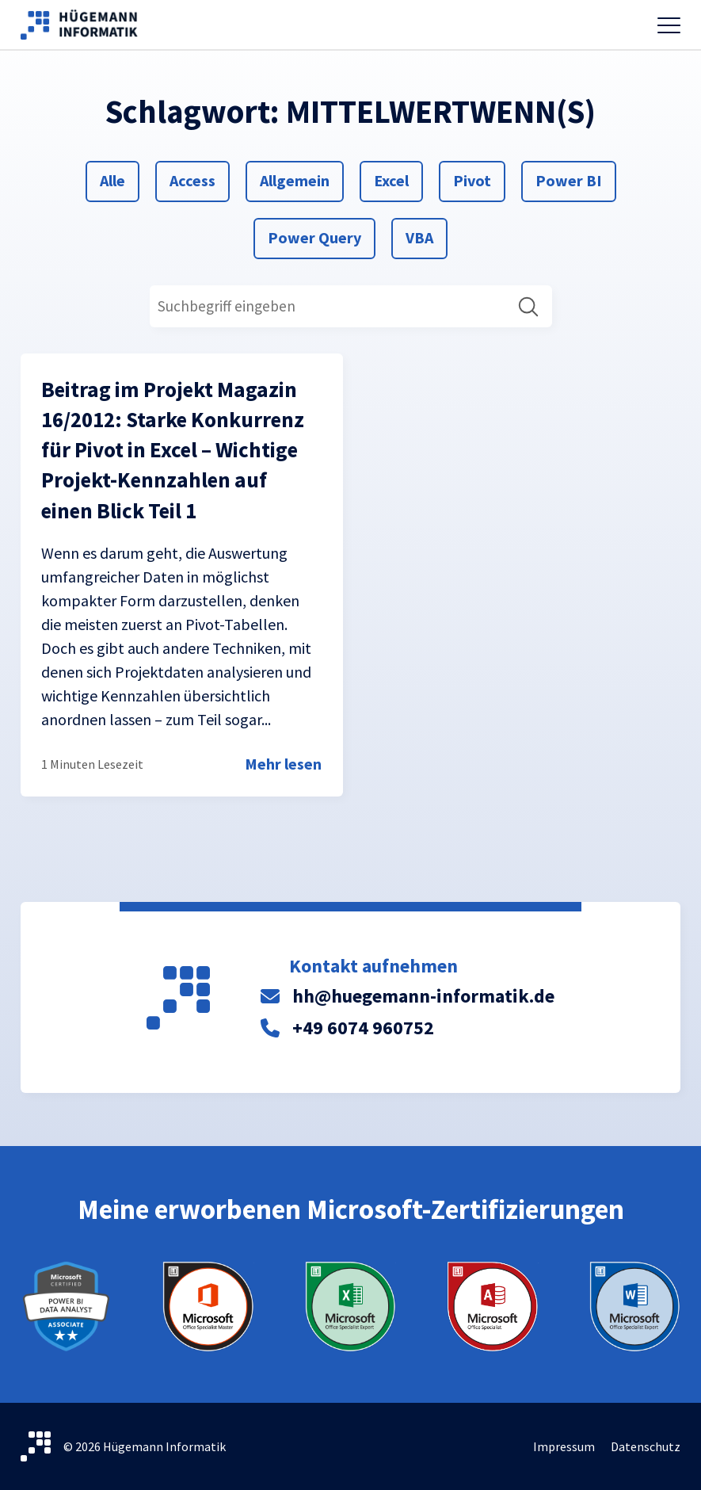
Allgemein (294, 179)
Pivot (471, 179)
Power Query (314, 236)
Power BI (568, 179)
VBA (424, 236)
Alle (118, 179)
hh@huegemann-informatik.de (423, 996)
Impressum (564, 1446)
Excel (392, 179)
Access (192, 179)
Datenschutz (645, 1446)
